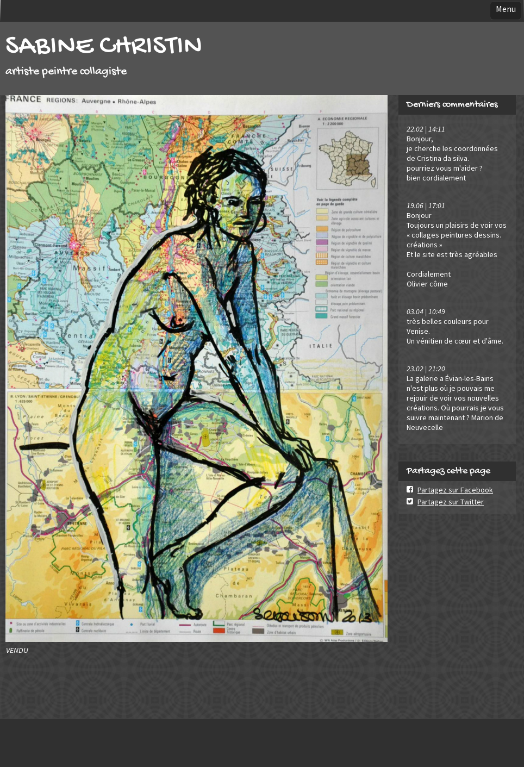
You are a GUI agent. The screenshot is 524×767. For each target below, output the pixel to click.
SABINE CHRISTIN (103, 47)
